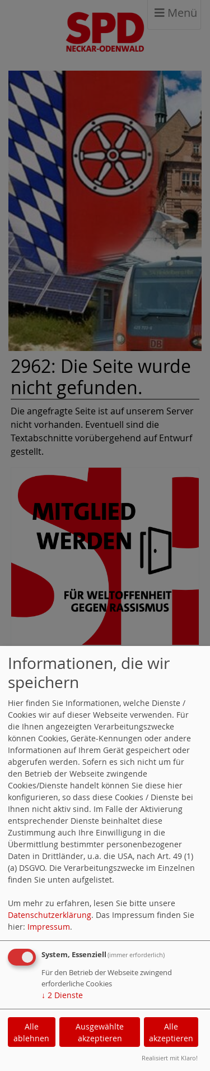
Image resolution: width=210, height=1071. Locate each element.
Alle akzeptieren (171, 1032)
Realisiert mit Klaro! (170, 1058)
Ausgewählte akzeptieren (100, 1032)
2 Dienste (62, 995)
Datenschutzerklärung (49, 915)
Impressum (48, 926)
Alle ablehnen (31, 1032)
